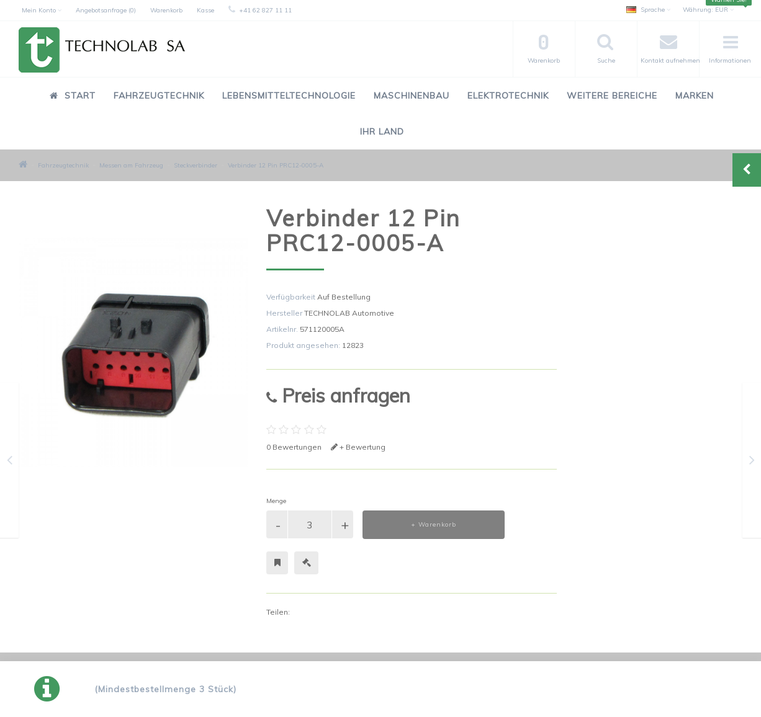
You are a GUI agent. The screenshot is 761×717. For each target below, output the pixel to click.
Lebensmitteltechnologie (289, 95)
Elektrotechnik (508, 95)
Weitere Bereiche (612, 95)
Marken (694, 95)
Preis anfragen (338, 395)
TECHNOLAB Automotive (349, 313)
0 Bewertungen (294, 447)
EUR (708, 10)
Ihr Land (382, 131)
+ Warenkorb (433, 524)
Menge (276, 501)
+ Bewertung (358, 447)
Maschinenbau (411, 95)
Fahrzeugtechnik (159, 95)
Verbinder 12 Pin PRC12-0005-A (275, 165)
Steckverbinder (195, 165)
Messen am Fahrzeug (131, 165)
